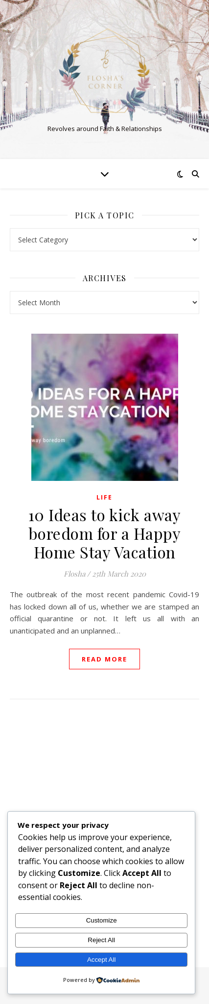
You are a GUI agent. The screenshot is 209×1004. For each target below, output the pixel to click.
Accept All (101, 959)
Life (104, 497)
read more (104, 659)
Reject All (101, 940)
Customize (101, 920)
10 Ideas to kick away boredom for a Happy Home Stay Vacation (104, 533)
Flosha (74, 574)
